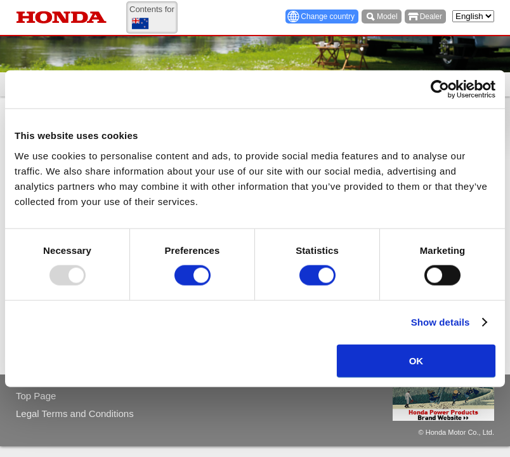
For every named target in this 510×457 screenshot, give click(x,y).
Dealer (431, 16)
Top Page (36, 395)
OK (416, 360)
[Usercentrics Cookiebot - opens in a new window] (439, 89)
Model (387, 16)
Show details (440, 322)
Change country (328, 16)
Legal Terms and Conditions (75, 413)
